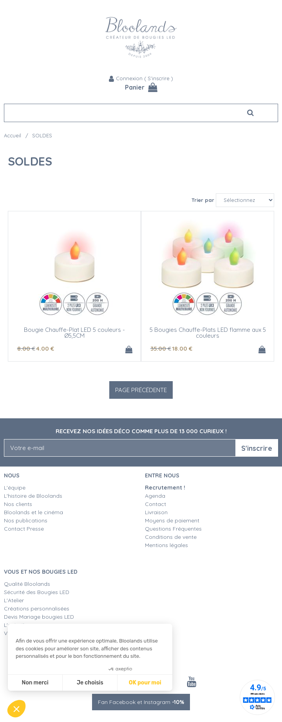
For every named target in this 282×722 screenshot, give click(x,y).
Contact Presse (24, 528)
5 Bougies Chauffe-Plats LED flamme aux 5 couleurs (208, 332)
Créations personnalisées (36, 608)
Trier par (203, 200)
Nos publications (25, 520)
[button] (16, 708)
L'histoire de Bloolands (33, 495)
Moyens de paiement (172, 520)
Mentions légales (166, 545)
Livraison (156, 512)
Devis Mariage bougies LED (39, 616)
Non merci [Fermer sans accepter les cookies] (35, 682)
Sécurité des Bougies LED (37, 592)
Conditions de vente (171, 536)
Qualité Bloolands (27, 583)
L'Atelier (14, 600)
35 (160, 348)
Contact (155, 504)
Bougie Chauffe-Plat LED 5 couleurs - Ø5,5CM (74, 332)
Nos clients (18, 504)
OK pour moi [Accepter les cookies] (145, 682)
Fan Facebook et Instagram (141, 702)
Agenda (155, 495)
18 (182, 348)
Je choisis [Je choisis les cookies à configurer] (90, 682)
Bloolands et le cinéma (33, 512)
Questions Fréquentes (173, 528)
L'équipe (14, 487)
